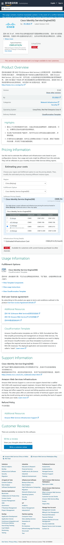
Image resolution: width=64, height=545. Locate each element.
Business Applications (8, 491)
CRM (3, 503)
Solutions (5, 464)
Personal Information (48, 515)
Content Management (8, 500)
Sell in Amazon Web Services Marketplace (51, 481)
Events (44, 501)
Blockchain (5, 493)
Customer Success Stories (50, 496)
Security (54, 105)
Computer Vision (27, 516)
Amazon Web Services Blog (50, 499)
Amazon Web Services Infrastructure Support (21, 418)
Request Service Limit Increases (51, 526)
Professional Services (48, 464)
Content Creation (7, 482)
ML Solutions (26, 526)
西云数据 (27, 24)
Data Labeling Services (29, 519)
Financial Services (27, 469)
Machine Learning (27, 514)
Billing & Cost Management (50, 512)
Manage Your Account (49, 507)
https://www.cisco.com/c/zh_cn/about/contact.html (21, 375)
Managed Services (47, 471)
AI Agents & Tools (7, 480)
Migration (5, 476)
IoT (23, 503)
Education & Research (28, 466)
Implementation (47, 469)
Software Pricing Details (12, 196)
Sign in (60, 3)
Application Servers (7, 519)
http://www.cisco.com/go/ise (12, 85)
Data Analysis (6, 485)
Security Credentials (48, 524)
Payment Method (47, 517)
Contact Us (45, 528)
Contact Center (6, 498)
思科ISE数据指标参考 (12, 320)
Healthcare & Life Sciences (30, 471)
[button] (3, 3)
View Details (8, 51)
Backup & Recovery (28, 482)
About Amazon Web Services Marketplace (51, 489)
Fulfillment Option (10, 187)
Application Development (9, 516)
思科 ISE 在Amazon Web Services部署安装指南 (21, 313)
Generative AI (26, 521)
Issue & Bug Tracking (8, 525)
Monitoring (5, 530)
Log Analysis (5, 528)
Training (44, 476)
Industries (25, 464)
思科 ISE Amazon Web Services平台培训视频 (20, 317)
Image (24, 523)
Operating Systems (28, 494)
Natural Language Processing (31, 528)
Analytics (25, 505)
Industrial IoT (26, 510)
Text (23, 533)
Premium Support (47, 474)
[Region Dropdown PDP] (25, 183)
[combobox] (32, 8)
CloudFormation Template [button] (51, 114)
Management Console (48, 510)
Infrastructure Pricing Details (14, 238)
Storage (24, 499)
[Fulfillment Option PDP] (25, 191)
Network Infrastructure (49, 102)
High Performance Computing (31, 487)
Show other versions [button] (53, 93)
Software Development (9, 487)
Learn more (20, 348)
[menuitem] (12, 283)
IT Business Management (9, 508)
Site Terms (5, 542)
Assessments (46, 466)
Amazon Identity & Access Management (50, 520)
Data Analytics (26, 485)
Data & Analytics (7, 466)
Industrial (25, 474)
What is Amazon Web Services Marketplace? (51, 493)
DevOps (4, 469)
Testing (4, 533)
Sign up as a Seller (47, 484)
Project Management (8, 510)
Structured (25, 531)
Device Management (28, 508)
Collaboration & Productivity (10, 496)
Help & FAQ (45, 504)
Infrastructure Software (9, 471)
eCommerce (5, 505)
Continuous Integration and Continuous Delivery (10, 522)
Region (6, 179)
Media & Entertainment (29, 476)
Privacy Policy (13, 542)
